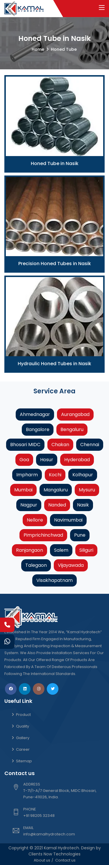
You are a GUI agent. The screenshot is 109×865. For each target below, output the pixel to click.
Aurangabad (75, 414)
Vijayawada (71, 565)
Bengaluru (71, 429)
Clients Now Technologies (54, 854)
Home (38, 49)
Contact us (65, 860)
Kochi (55, 474)
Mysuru (87, 489)
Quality (22, 726)
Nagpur (28, 505)
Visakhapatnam (54, 580)
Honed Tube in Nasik (54, 163)
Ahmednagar (35, 414)
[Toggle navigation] (102, 7)
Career (23, 749)
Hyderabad (77, 459)
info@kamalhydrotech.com (49, 834)
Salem (61, 550)
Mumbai (23, 489)
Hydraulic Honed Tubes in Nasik (54, 363)
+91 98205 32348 (39, 815)
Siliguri (86, 550)
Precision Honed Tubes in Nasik (54, 263)
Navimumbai (68, 520)
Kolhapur (82, 474)
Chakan (60, 444)
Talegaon (36, 565)
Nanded (57, 505)
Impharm (27, 474)
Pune (79, 535)
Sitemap (24, 761)
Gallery (22, 738)
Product (23, 714)
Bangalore (37, 429)
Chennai (89, 444)
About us (42, 860)
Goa (24, 459)
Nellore (35, 520)
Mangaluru (56, 489)
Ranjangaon (29, 550)
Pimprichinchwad (43, 535)
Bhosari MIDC (25, 444)
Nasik (83, 505)
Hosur (46, 459)
